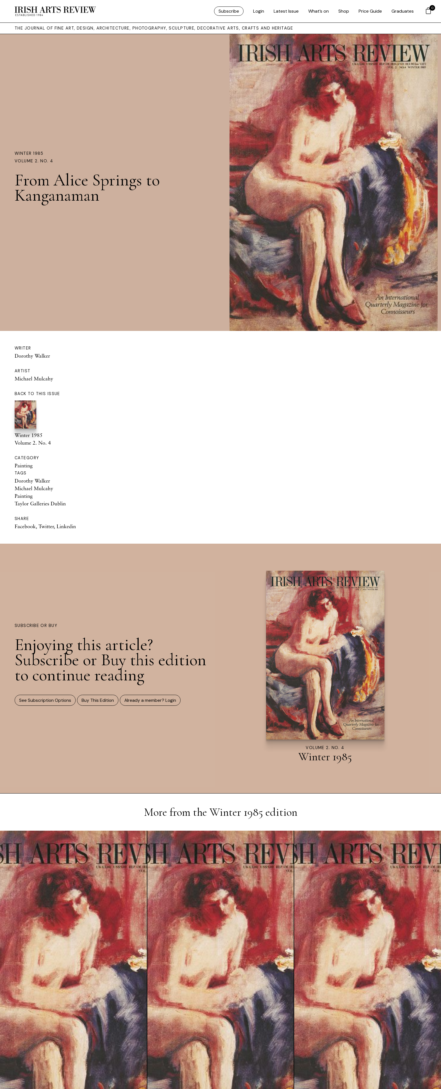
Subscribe (229, 11)
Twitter (46, 526)
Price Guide (370, 11)
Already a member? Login (150, 700)
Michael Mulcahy (34, 378)
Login (258, 11)
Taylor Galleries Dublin (40, 503)
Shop (343, 11)
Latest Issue (286, 11)
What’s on (318, 11)
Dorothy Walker (32, 356)
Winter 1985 (29, 153)
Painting (24, 465)
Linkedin (66, 526)
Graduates (403, 11)
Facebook (25, 526)
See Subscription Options (45, 700)
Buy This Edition (98, 700)
